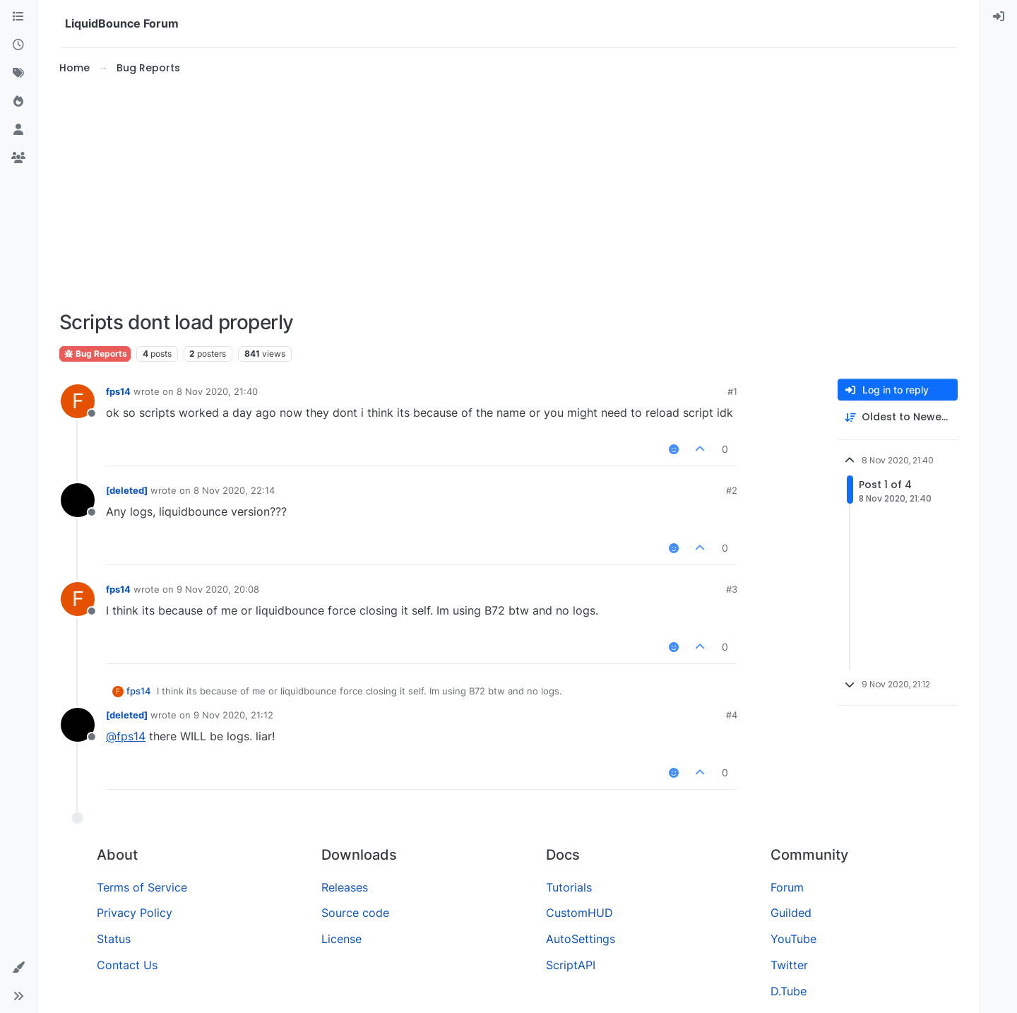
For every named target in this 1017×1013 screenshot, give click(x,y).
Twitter (789, 965)
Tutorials (569, 887)
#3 (731, 589)
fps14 (118, 391)
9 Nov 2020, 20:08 (218, 589)
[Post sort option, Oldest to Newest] (898, 417)
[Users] (18, 130)
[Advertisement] (508, 193)
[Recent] (18, 45)
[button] (18, 967)
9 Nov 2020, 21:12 (233, 715)
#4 (731, 715)
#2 (731, 490)
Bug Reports (95, 353)
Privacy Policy (134, 913)
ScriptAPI (570, 965)
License (341, 939)
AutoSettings (580, 939)
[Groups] (18, 158)
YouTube (793, 939)
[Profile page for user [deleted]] (78, 500)
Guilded (791, 913)
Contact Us (127, 965)
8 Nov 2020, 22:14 (234, 490)
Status (114, 939)
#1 (732, 391)
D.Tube (789, 991)
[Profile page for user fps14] (78, 401)
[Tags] (18, 73)
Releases (344, 887)
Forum (787, 887)
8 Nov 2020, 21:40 (217, 391)
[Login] (998, 17)
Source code (355, 913)
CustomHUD (579, 913)
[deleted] (127, 490)
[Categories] (18, 17)
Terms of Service (142, 887)
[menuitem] (998, 17)
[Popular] (18, 101)
